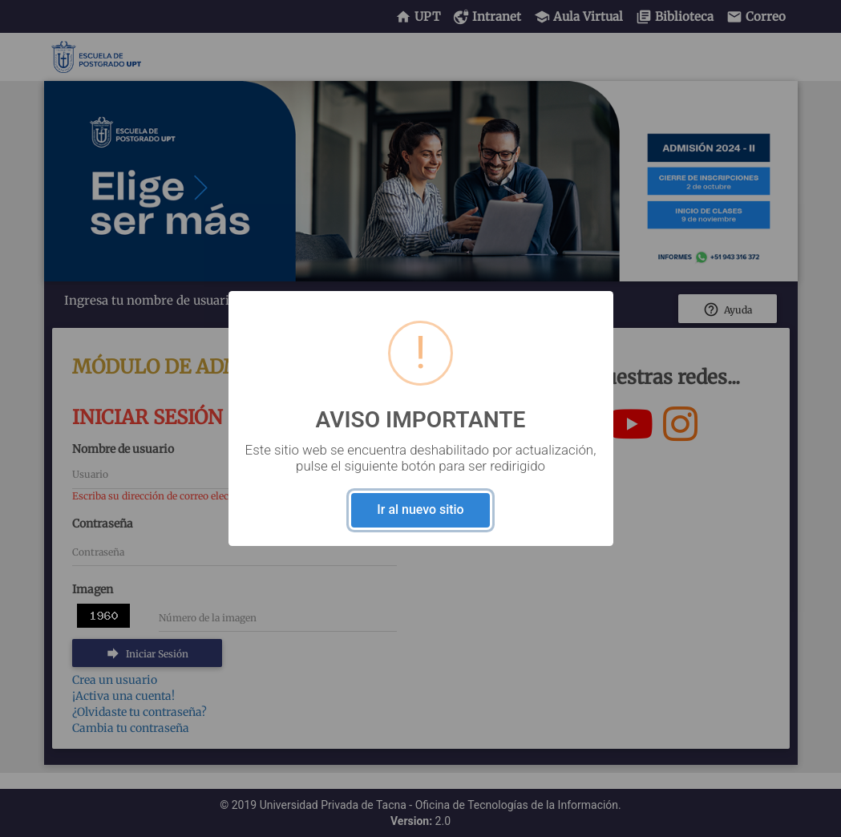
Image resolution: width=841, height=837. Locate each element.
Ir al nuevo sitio (420, 509)
